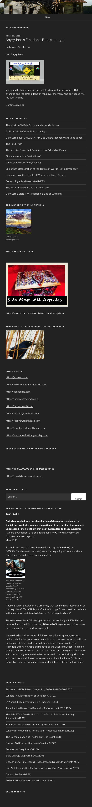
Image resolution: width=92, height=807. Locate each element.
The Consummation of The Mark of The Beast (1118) (33, 737)
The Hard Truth (14, 143)
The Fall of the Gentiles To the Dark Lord (27, 187)
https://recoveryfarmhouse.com (23, 420)
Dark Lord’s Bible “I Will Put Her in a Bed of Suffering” (34, 193)
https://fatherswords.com (19, 406)
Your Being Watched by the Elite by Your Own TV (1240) (35, 724)
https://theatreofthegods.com (22, 399)
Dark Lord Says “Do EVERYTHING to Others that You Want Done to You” (44, 137)
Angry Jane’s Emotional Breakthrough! (35, 40)
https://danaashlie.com (18, 391)
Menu (46, 17)
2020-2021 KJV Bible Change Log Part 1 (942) (30, 780)
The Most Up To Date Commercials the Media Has (32, 125)
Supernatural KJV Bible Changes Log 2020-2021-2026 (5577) (39, 689)
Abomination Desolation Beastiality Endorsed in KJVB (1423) (38, 708)
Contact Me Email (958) (18, 774)
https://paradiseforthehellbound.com (25, 428)
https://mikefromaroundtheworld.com (26, 384)
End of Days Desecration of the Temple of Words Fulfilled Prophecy (42, 168)
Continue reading (15, 105)
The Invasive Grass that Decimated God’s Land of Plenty (36, 150)
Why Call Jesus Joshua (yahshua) (23, 162)
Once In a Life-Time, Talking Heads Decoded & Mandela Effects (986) (43, 762)
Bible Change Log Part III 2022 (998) (25, 755)
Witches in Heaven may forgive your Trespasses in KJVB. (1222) (40, 730)
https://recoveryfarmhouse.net (22, 413)
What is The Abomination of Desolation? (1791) (31, 695)
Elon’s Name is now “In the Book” (23, 156)
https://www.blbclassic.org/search (24, 476)
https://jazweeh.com (17, 377)
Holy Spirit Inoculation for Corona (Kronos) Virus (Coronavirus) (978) (42, 768)
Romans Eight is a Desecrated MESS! (25, 181)
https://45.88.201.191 (17, 468)
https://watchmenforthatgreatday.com (27, 435)
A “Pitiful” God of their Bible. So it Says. (26, 131)
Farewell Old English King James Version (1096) (31, 743)
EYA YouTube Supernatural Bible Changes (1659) (32, 702)
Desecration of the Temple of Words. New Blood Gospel (35, 175)
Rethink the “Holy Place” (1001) (22, 749)
